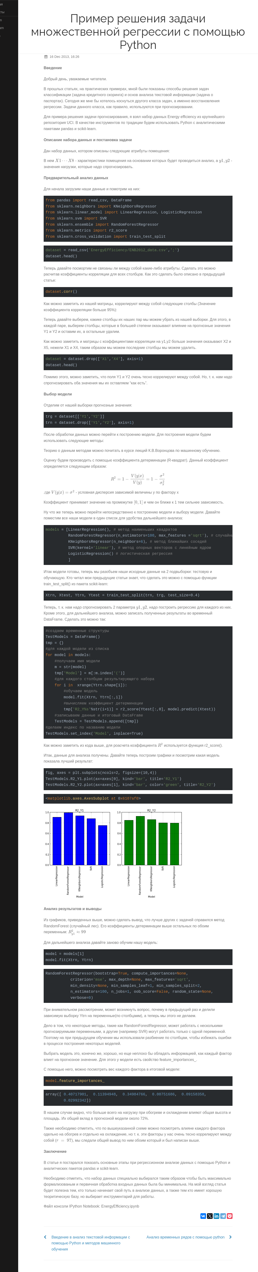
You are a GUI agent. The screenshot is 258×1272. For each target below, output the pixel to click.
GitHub (10, 36)
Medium (10, 20)
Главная (11, 4)
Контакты (12, 12)
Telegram (11, 28)
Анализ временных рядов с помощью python (194, 1237)
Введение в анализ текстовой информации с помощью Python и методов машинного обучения (99, 1243)
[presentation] (73, 160)
